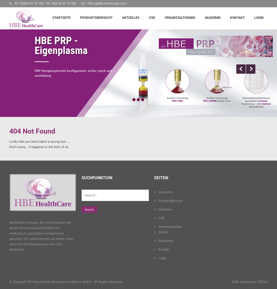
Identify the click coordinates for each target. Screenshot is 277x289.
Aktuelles (130, 18)
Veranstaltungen (180, 18)
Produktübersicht (96, 18)
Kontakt (237, 18)
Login (259, 18)
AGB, (235, 282)
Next (250, 69)
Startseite (61, 18)
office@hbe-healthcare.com (107, 3)
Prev (241, 69)
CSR (152, 18)
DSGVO (262, 282)
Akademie (213, 18)
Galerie (163, 232)
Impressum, (248, 282)
